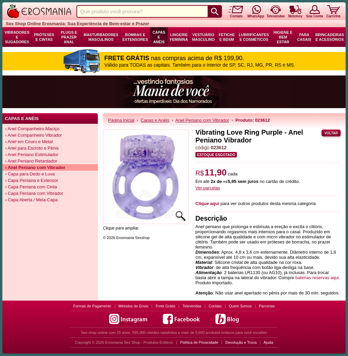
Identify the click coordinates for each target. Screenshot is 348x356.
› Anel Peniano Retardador (31, 161)
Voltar (331, 133)
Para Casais (304, 37)
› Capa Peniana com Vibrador (34, 193)
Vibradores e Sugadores (16, 37)
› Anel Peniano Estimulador (31, 154)
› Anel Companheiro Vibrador (33, 135)
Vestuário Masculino (203, 37)
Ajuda (268, 342)
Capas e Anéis (159, 37)
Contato (215, 306)
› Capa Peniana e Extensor (31, 180)
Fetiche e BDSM (227, 37)
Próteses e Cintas (44, 37)
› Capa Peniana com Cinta (31, 186)
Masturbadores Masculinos (101, 37)
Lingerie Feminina (179, 37)
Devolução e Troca (241, 342)
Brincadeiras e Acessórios (329, 37)
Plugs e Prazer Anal (69, 37)
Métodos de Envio (134, 306)
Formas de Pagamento (92, 306)
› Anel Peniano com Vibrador (35, 167)
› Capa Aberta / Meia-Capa (31, 199)
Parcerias (267, 306)
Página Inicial (121, 120)
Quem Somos (240, 306)
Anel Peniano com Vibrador (202, 120)
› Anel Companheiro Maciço (32, 128)
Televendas (192, 306)
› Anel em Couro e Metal (29, 141)
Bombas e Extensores (135, 37)
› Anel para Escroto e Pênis (32, 148)
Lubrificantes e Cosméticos (254, 37)
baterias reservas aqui (317, 277)
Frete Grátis (165, 306)
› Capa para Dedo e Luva (30, 173)
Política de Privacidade (199, 342)
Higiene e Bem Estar (283, 37)
